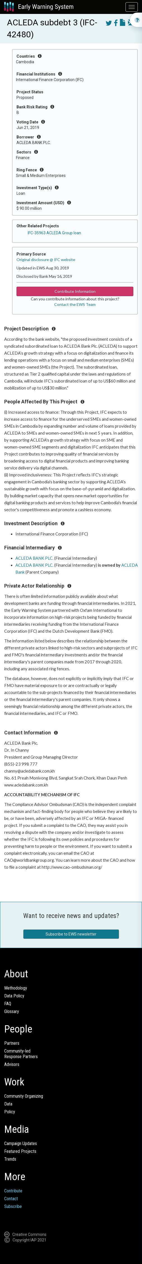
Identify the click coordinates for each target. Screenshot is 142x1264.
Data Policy (14, 995)
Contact (11, 1198)
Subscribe (13, 1206)
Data (8, 1104)
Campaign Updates (20, 1143)
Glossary (11, 1011)
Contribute (13, 1191)
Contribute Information (75, 291)
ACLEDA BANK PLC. (34, 558)
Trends (10, 1159)
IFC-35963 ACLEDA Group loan (54, 233)
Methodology (15, 988)
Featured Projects (20, 1151)
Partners (11, 1043)
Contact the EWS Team (75, 304)
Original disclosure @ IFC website (45, 259)
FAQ (7, 1003)
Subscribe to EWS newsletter (71, 934)
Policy (9, 1111)
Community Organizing (23, 1096)
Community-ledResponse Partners (21, 1053)
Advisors (11, 1064)
